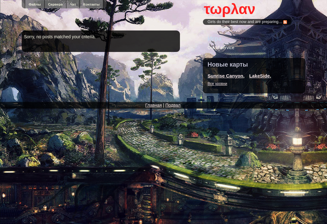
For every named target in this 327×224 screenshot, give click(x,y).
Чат (73, 4)
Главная (153, 105)
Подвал (173, 105)
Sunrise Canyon (225, 75)
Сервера (55, 4)
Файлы (35, 4)
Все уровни (217, 84)
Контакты (91, 4)
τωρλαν (229, 9)
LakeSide (259, 75)
